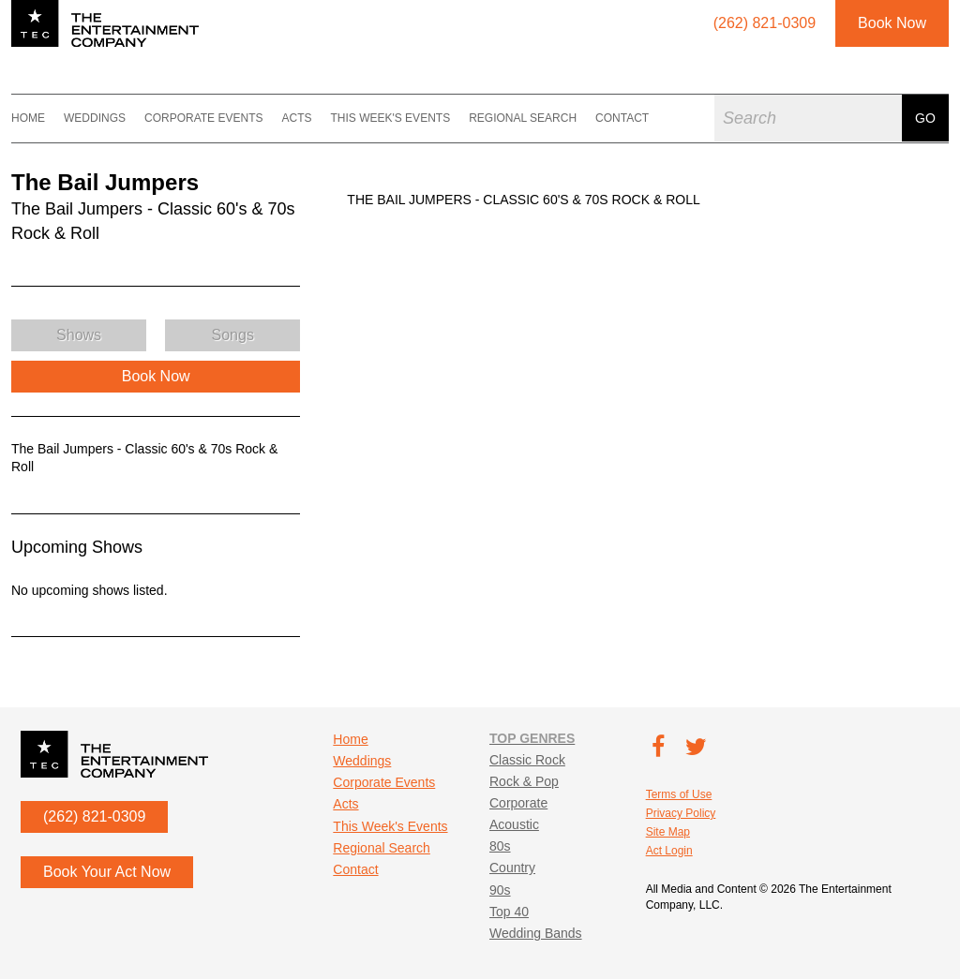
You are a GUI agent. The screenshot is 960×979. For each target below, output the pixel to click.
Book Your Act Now (107, 872)
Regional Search (523, 118)
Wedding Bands (535, 933)
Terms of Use (679, 794)
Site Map (668, 831)
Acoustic (514, 824)
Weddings (95, 118)
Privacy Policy (681, 813)
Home (28, 118)
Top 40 (509, 911)
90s (500, 890)
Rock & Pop (524, 781)
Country (512, 867)
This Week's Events (390, 118)
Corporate (518, 802)
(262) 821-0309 (94, 816)
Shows (78, 335)
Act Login (669, 850)
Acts (296, 118)
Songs (233, 335)
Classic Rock (527, 759)
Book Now (892, 23)
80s (500, 845)
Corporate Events (203, 118)
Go (925, 118)
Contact (622, 118)
